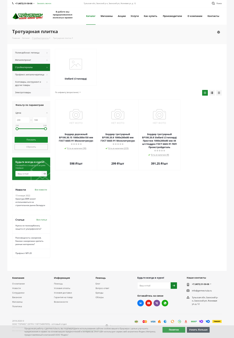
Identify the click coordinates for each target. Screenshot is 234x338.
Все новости (41, 189)
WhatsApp (165, 303)
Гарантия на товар (63, 297)
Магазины (17, 301)
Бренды (99, 292)
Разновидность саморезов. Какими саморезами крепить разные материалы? (29, 241)
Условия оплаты (62, 288)
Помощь (58, 283)
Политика (17, 306)
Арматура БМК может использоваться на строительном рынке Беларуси (30, 202)
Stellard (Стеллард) (76, 78)
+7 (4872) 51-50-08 (200, 284)
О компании (18, 283)
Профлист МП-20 (23, 253)
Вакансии (17, 297)
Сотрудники (18, 292)
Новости (16, 288)
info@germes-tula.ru (202, 290)
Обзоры (100, 297)
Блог (98, 283)
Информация (62, 277)
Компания (18, 277)
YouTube (148, 303)
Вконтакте (140, 303)
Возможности (61, 301)
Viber (157, 303)
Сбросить (31, 146)
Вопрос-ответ (102, 288)
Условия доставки (63, 292)
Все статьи (41, 219)
